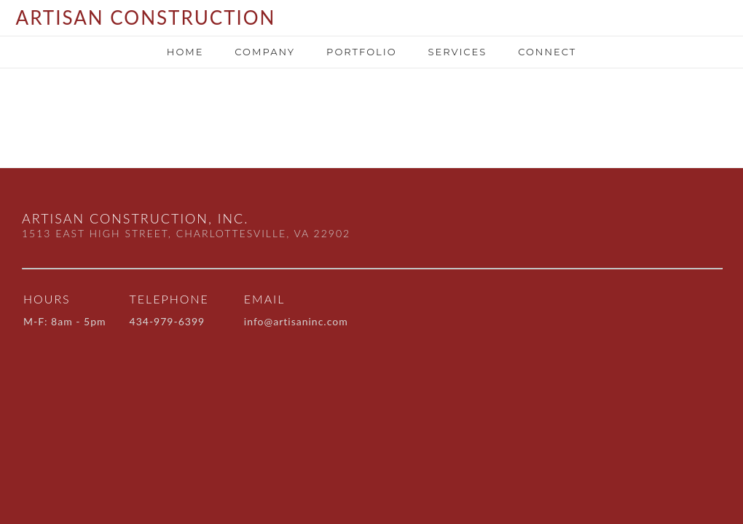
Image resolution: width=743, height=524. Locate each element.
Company (265, 51)
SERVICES (457, 51)
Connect (547, 51)
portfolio (361, 51)
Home (185, 51)
